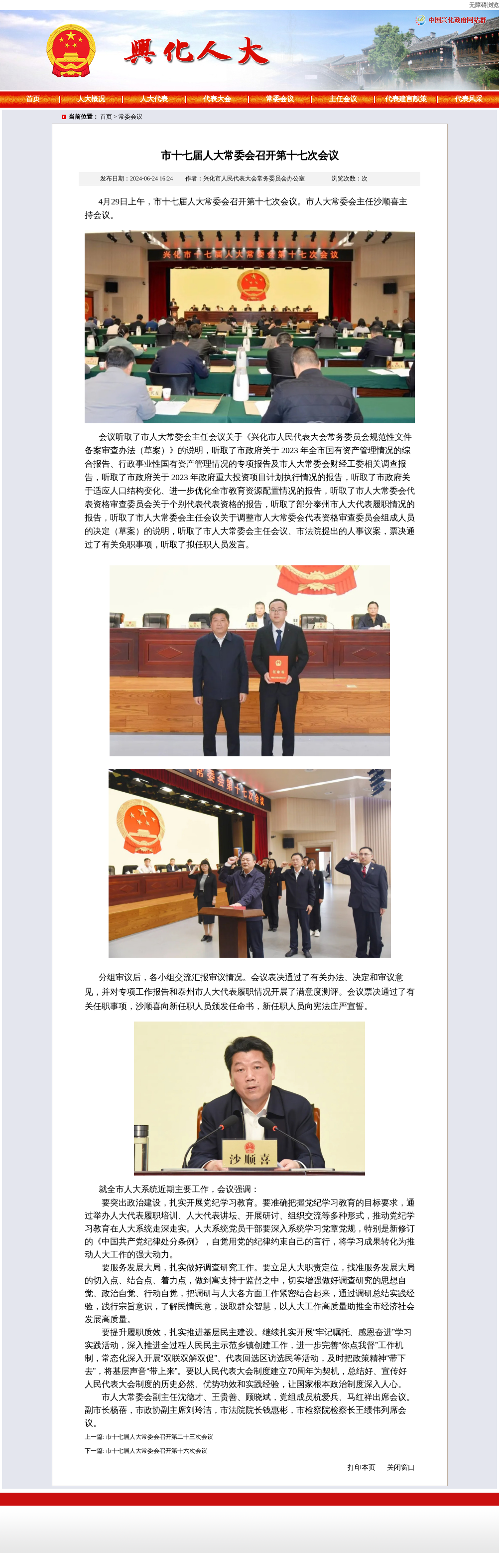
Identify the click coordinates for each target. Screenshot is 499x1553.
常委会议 (280, 99)
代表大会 (217, 99)
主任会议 (343, 99)
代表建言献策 (406, 99)
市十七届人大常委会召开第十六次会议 (156, 1450)
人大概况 (91, 99)
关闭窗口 (401, 1467)
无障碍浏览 (484, 4)
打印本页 (361, 1467)
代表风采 (469, 99)
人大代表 (154, 99)
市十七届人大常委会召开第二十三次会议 (159, 1436)
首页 (33, 99)
